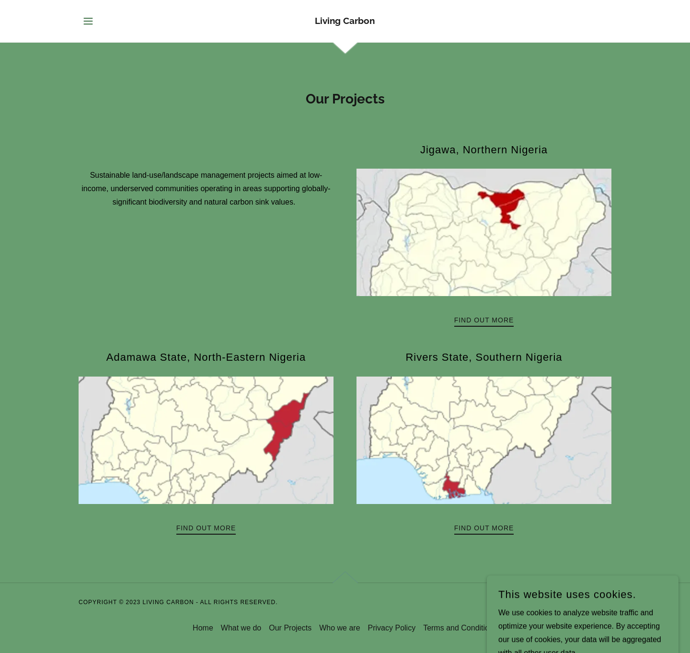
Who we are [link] (339, 628)
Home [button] (203, 628)
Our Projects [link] (290, 628)
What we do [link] (241, 628)
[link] (345, 21)
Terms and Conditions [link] (460, 628)
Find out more (484, 320)
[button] (88, 21)
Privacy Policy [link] (392, 628)
